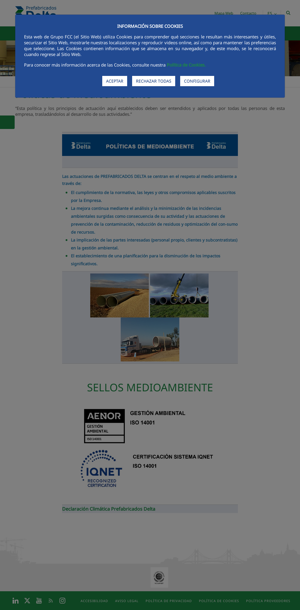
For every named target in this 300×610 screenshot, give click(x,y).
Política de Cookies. (186, 65)
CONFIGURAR (197, 81)
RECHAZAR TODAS (153, 81)
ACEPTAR (114, 81)
